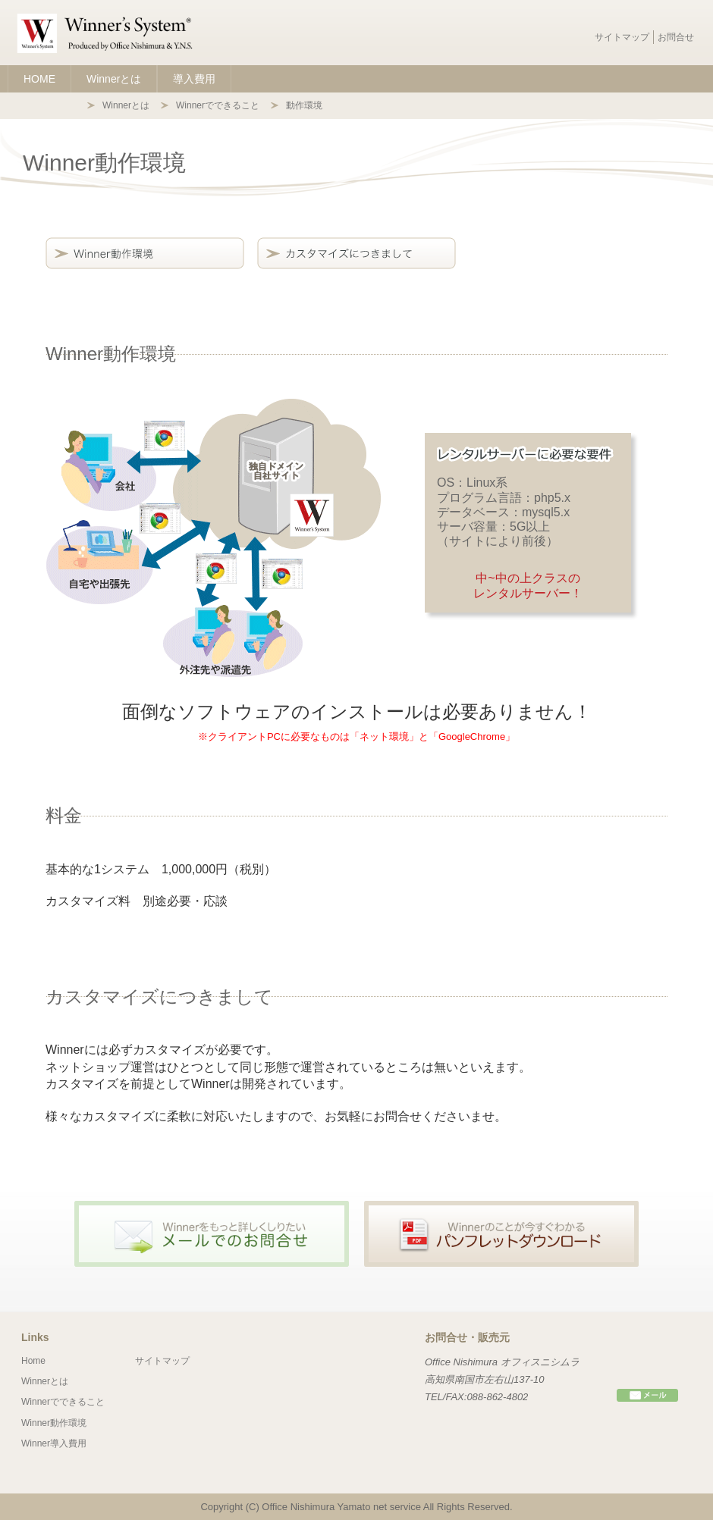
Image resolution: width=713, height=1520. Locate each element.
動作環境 (304, 105)
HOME (39, 79)
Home (33, 1360)
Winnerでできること (217, 105)
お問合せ (676, 37)
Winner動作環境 (53, 1423)
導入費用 (194, 79)
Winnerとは (113, 79)
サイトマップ (622, 37)
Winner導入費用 (53, 1443)
